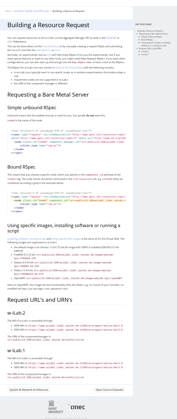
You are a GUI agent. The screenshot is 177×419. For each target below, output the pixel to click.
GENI (10, 41)
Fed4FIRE (111, 37)
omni (58, 50)
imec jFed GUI (50, 46)
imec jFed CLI (43, 50)
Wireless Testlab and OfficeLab (31, 11)
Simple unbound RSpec (151, 36)
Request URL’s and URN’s (150, 48)
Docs (8, 11)
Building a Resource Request (150, 30)
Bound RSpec (147, 39)
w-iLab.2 (145, 51)
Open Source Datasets (109, 384)
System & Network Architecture (28, 384)
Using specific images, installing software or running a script (155, 44)
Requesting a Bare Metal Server (153, 33)
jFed (49, 54)
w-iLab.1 (145, 54)
